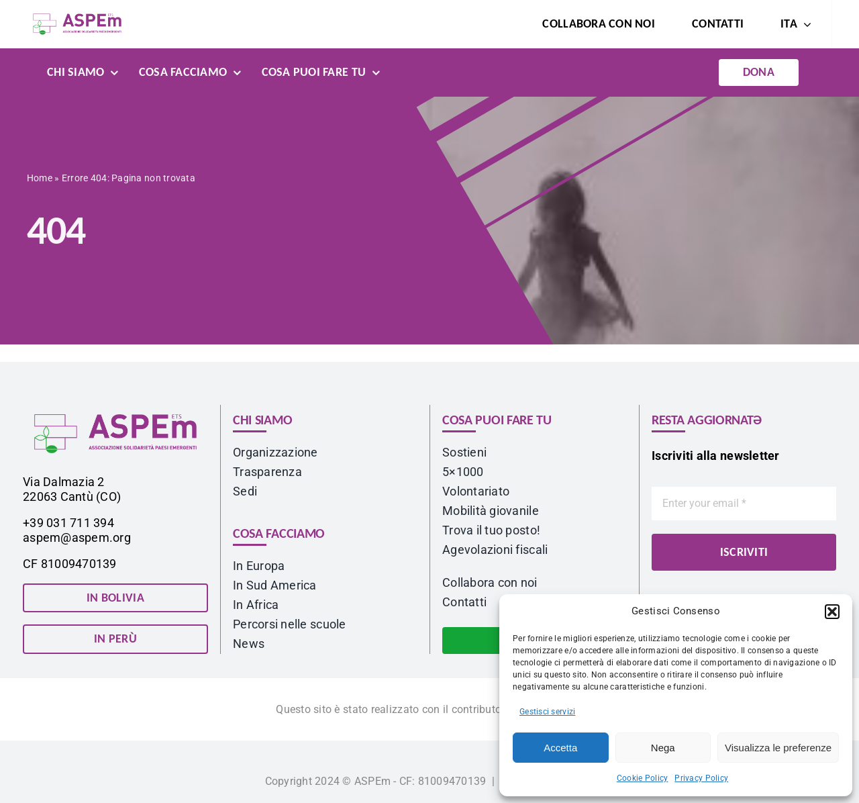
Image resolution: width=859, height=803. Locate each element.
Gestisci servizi (547, 711)
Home (39, 180)
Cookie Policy (642, 778)
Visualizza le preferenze (778, 747)
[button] (832, 611)
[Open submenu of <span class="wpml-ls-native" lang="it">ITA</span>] (804, 24)
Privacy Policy (701, 778)
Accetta (560, 747)
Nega (663, 747)
